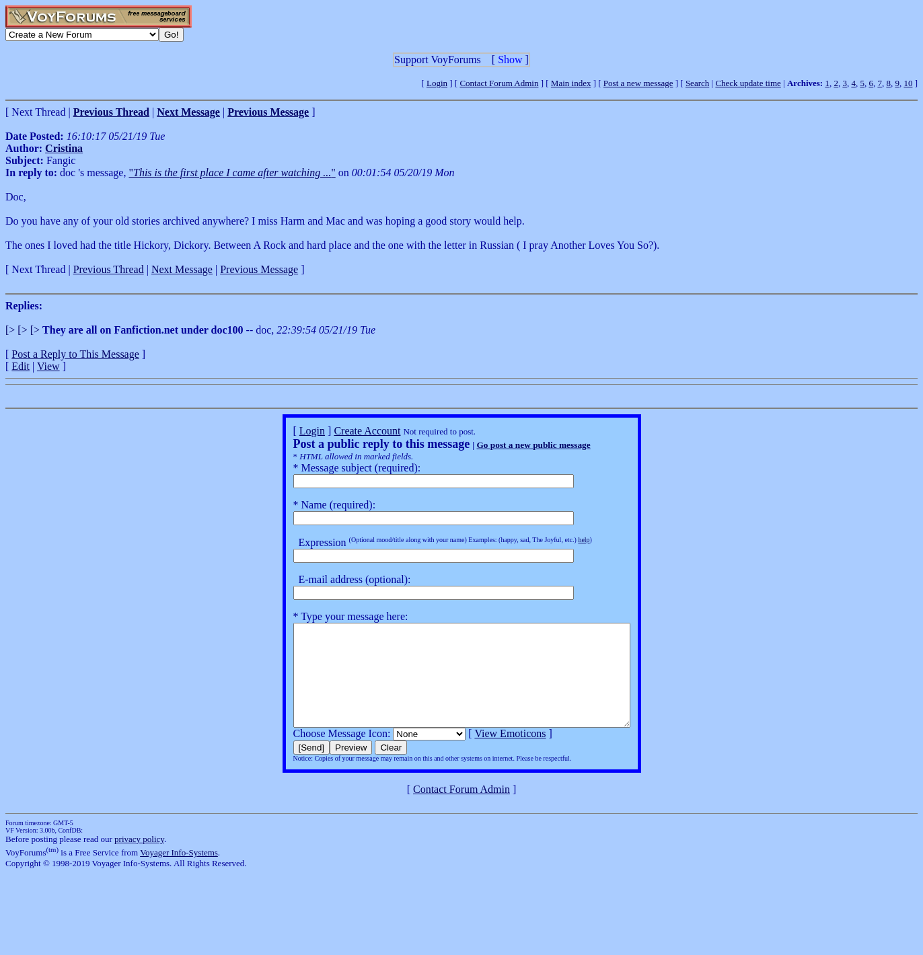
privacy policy (139, 859)
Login (437, 83)
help (563, 539)
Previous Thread (108, 269)
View (48, 366)
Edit (20, 366)
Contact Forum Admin (498, 83)
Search (697, 83)
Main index (571, 83)
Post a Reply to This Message (75, 354)
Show (510, 59)
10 (907, 83)
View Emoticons (489, 753)
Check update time (747, 83)
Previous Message (259, 269)
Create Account (346, 430)
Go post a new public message (513, 445)
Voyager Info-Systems (179, 873)
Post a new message (638, 83)
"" (231, 172)
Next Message (182, 269)
